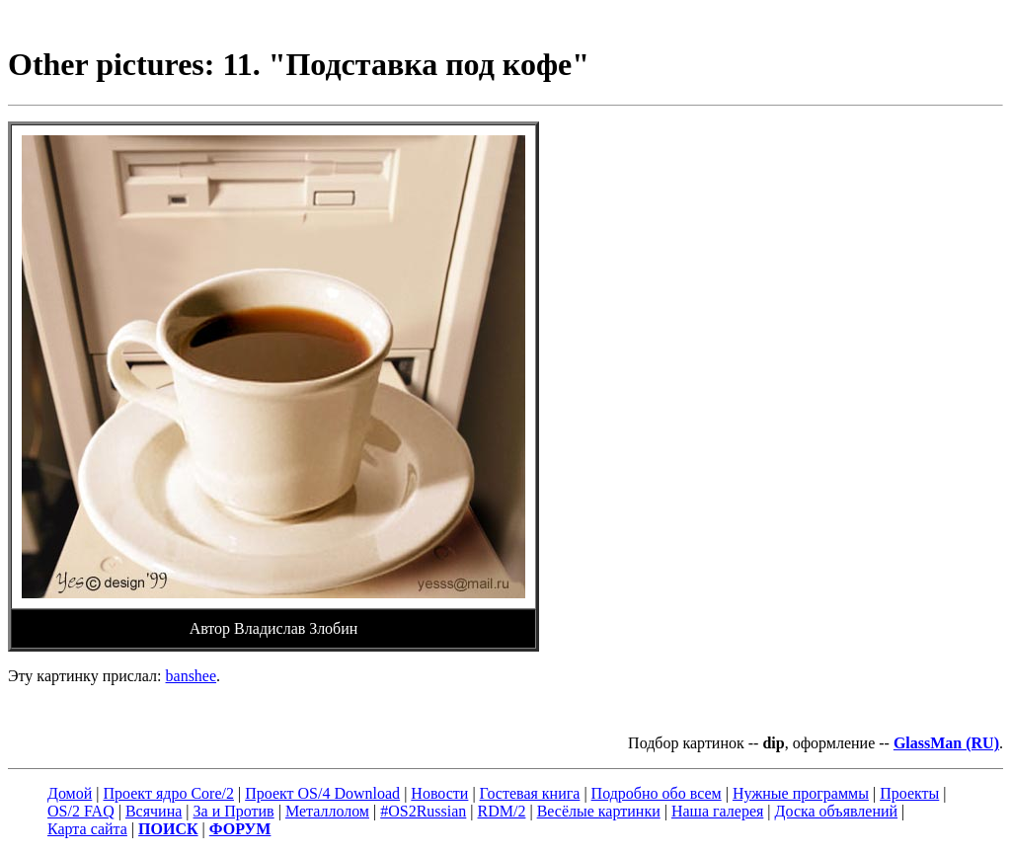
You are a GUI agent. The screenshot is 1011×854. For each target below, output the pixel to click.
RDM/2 (502, 811)
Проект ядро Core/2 (169, 793)
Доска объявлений (836, 811)
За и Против (234, 811)
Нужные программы (801, 793)
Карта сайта (87, 828)
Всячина (153, 811)
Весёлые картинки (599, 811)
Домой (69, 793)
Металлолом (327, 811)
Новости (439, 793)
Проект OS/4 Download (322, 793)
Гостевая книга (530, 793)
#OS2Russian (423, 811)
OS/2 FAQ (81, 811)
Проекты (909, 793)
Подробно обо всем (656, 793)
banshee (191, 675)
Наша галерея (717, 811)
